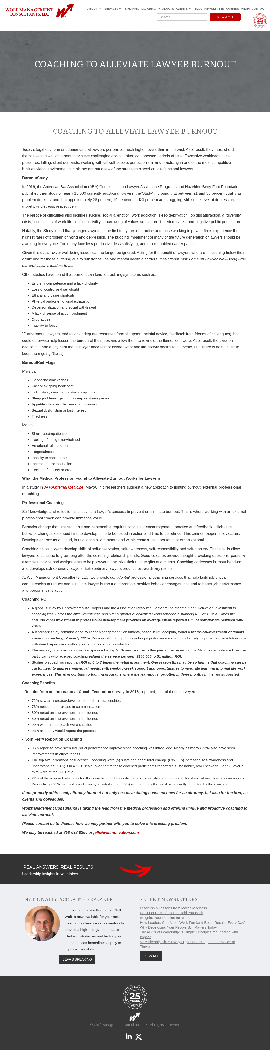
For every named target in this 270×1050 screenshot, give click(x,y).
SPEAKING (132, 8)
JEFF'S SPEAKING (77, 959)
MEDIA (245, 8)
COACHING (148, 8)
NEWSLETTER (214, 8)
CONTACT (259, 8)
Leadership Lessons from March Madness (173, 908)
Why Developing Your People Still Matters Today (178, 927)
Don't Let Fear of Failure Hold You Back (171, 913)
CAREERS (232, 8)
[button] (95, 8)
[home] (39, 11)
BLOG (198, 8)
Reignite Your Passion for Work (165, 918)
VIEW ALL (151, 956)
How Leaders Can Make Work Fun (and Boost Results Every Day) (192, 922)
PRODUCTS (166, 8)
